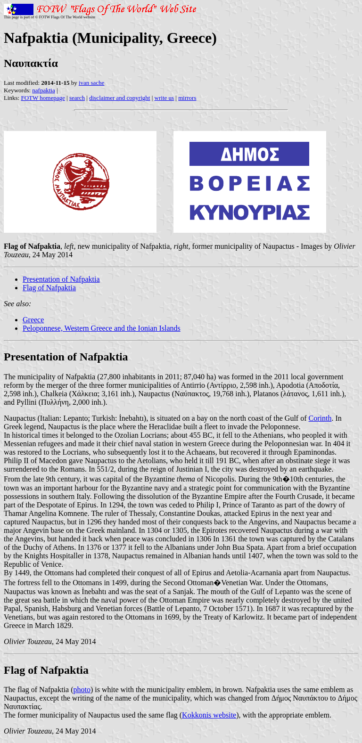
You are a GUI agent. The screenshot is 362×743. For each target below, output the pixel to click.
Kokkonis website (209, 715)
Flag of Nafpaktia (49, 288)
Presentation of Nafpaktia (61, 279)
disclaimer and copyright (119, 97)
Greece (33, 320)
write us (164, 97)
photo (81, 690)
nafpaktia (43, 90)
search (77, 97)
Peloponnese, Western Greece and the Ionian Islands (102, 328)
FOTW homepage (43, 97)
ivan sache (92, 82)
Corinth (320, 418)
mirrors (187, 97)
